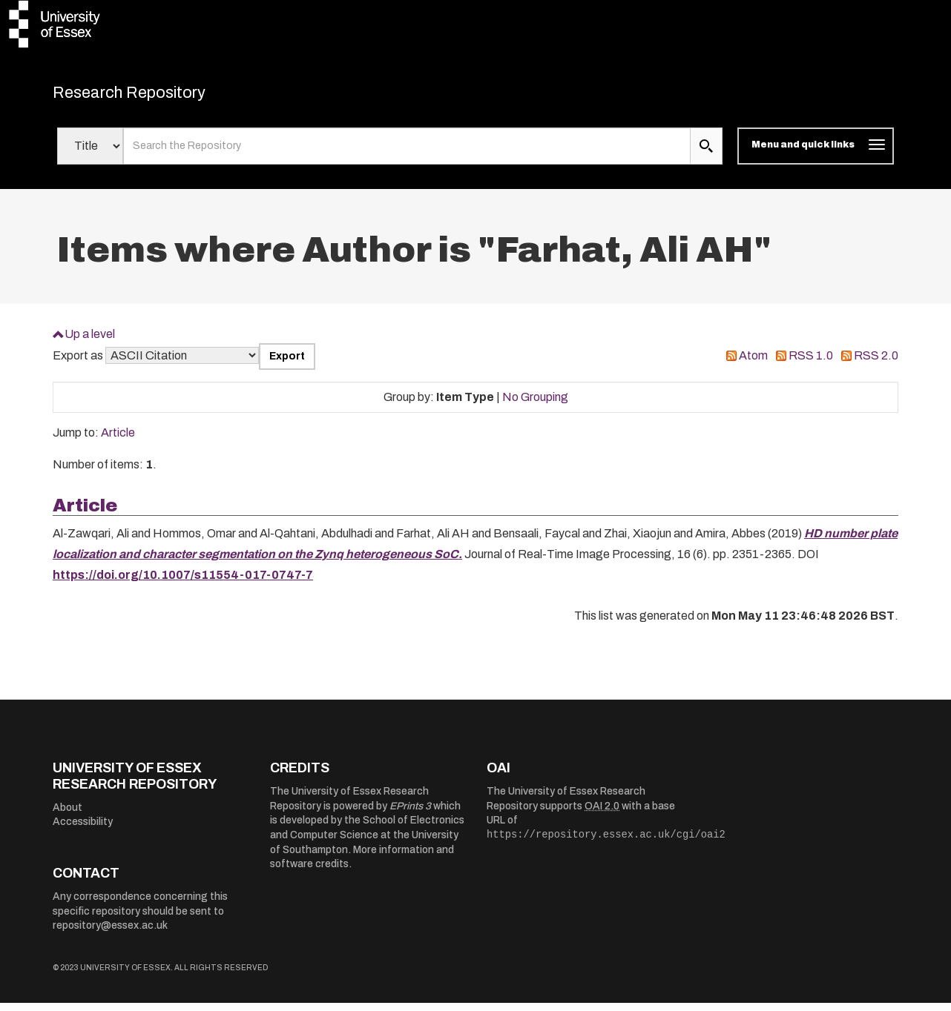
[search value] (407, 154)
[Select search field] (90, 154)
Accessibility (83, 829)
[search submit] (706, 154)
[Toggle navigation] (815, 154)
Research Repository (157, 96)
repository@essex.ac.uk (110, 933)
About (67, 815)
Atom (753, 363)
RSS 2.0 (876, 363)
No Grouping (535, 404)
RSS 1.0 (811, 363)
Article (118, 440)
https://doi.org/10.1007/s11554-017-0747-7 (183, 583)
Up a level (90, 341)
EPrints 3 (410, 813)
